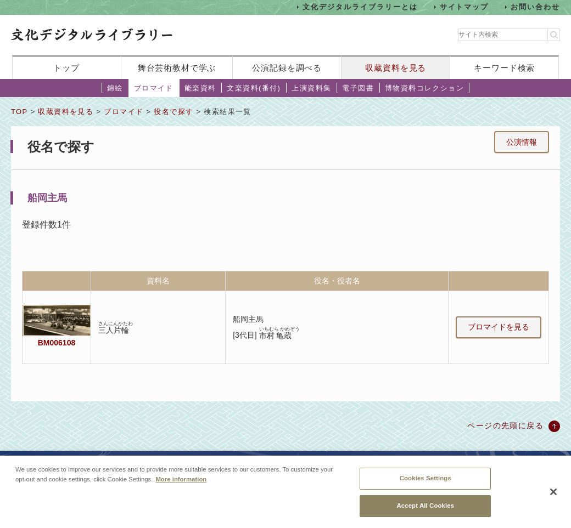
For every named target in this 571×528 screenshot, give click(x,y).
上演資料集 (311, 88)
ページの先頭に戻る (505, 425)
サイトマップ (464, 7)
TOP (19, 111)
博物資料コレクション (424, 88)
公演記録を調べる (287, 67)
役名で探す (173, 111)
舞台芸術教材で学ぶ (177, 67)
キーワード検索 (504, 67)
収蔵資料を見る (395, 67)
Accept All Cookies (425, 509)
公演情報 (521, 142)
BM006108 (56, 342)
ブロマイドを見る (498, 326)
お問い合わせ (535, 7)
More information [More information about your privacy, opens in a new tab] (180, 483)
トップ (66, 67)
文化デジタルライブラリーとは (360, 7)
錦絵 (115, 88)
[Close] (553, 496)
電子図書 (358, 88)
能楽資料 (200, 88)
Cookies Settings (425, 482)
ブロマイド (153, 88)
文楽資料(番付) (254, 88)
